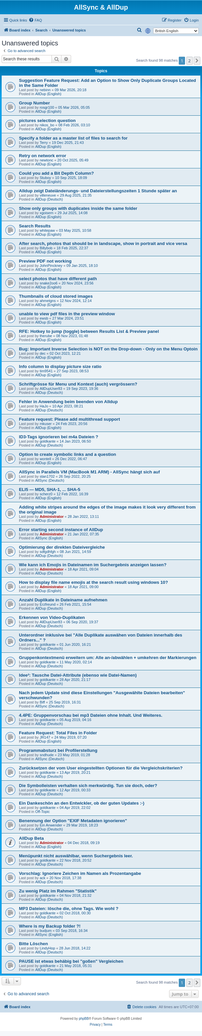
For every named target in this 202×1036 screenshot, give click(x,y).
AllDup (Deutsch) (49, 199)
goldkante (47, 441)
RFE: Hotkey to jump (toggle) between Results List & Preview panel (89, 331)
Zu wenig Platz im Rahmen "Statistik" (58, 890)
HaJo (44, 406)
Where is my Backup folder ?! (49, 926)
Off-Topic (42, 812)
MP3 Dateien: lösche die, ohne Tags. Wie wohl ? (68, 908)
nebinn (45, 90)
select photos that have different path (58, 278)
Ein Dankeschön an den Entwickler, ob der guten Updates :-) (81, 803)
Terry (44, 143)
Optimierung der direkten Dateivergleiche (62, 547)
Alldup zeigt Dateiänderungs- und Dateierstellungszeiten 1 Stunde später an (98, 190)
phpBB (84, 1018)
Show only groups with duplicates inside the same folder (78, 208)
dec (43, 353)
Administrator (51, 516)
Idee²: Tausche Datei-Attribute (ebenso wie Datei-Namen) (78, 675)
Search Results (34, 225)
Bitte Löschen (33, 943)
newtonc (46, 160)
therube (46, 336)
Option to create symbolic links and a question (67, 454)
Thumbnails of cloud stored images (56, 296)
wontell (45, 459)
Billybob (46, 248)
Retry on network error (42, 155)
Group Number (34, 102)
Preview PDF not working (45, 261)
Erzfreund (47, 604)
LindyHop (47, 948)
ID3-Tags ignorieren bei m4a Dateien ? (58, 436)
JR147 (45, 737)
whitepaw (47, 230)
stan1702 (47, 476)
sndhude (46, 755)
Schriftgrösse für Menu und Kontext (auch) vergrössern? (78, 384)
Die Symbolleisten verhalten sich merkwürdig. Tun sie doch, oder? (88, 785)
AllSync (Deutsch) (49, 480)
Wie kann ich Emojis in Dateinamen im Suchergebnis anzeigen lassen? (92, 564)
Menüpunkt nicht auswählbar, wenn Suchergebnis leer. (76, 855)
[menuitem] (35, 20)
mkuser (45, 424)
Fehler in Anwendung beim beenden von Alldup (68, 401)
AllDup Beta (31, 838)
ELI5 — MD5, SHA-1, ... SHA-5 (49, 489)
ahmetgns (47, 301)
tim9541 (46, 371)
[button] (197, 61)
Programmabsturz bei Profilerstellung (58, 750)
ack (42, 878)
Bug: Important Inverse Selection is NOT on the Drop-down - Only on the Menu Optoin (108, 348)
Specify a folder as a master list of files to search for (73, 138)
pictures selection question (47, 120)
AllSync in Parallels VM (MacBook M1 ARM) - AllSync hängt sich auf (89, 471)
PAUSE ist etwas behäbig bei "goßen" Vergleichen (71, 961)
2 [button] (189, 61)
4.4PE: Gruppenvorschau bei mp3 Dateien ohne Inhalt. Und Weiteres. (90, 715)
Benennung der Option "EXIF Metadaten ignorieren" (73, 820)
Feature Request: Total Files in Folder (58, 732)
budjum (45, 931)
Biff (42, 702)
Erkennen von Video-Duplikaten (52, 617)
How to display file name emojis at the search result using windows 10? (93, 582)
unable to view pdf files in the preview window (67, 313)
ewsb (44, 318)
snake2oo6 (48, 283)
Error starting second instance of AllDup (61, 529)
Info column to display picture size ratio (60, 366)
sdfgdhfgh (47, 552)
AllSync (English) (49, 538)
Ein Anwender (51, 825)
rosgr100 (47, 107)
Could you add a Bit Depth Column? (56, 173)
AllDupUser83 (51, 389)
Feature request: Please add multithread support (69, 419)
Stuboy (45, 178)
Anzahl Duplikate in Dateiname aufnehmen (63, 599)
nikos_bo (47, 125)
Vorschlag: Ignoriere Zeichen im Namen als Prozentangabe (80, 873)
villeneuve (48, 195)
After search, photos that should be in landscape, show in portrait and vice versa (103, 243)
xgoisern (46, 213)
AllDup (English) (48, 94)
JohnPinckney (51, 266)
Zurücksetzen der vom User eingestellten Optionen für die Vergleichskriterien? (100, 767)
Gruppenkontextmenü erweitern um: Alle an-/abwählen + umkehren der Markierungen (107, 657)
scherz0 (46, 494)
